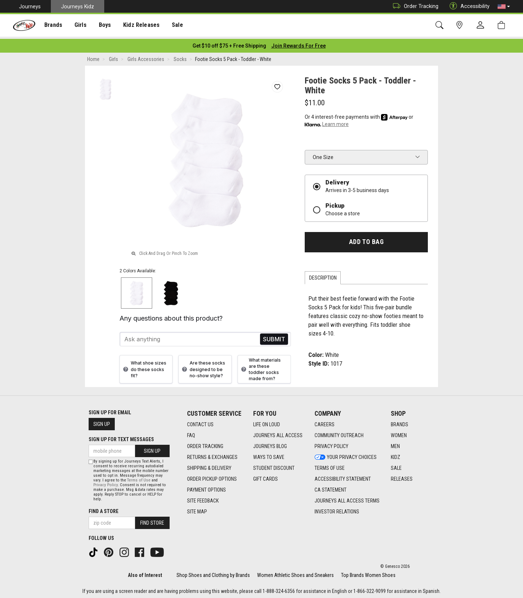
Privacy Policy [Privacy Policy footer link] (331, 444)
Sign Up (101, 422)
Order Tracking (413, 6)
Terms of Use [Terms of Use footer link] (330, 466)
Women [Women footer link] (399, 433)
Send (274, 337)
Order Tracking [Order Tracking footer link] (205, 444)
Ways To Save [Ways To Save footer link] (268, 455)
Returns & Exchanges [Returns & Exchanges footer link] (212, 455)
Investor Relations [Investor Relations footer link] (337, 509)
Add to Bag (366, 239)
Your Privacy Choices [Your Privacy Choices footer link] (346, 455)
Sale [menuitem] (174, 25)
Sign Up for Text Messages (121, 437)
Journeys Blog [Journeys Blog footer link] (270, 444)
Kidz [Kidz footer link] (395, 455)
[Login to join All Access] (229, 43)
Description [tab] (323, 275)
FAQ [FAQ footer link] (191, 433)
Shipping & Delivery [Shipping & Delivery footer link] (209, 466)
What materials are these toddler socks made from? (260, 367)
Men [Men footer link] (395, 444)
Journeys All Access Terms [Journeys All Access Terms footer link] (347, 498)
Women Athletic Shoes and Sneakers (295, 573)
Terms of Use (138, 478)
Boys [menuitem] (103, 25)
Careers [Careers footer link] (325, 422)
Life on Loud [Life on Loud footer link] (266, 422)
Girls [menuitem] (79, 25)
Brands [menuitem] (52, 25)
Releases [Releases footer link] (402, 477)
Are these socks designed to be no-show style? (202, 367)
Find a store (103, 509)
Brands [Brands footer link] (399, 422)
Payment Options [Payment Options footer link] (206, 488)
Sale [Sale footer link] (396, 466)
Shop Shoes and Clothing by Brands (213, 573)
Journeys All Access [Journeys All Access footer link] (278, 433)
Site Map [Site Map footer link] (197, 509)
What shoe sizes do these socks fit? (143, 367)
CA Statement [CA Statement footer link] (330, 488)
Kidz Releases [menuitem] (138, 25)
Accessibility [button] (468, 6)
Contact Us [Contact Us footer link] (200, 422)
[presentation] (53, 26)
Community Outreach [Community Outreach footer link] (339, 433)
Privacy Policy (105, 483)
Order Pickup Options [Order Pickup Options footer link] (212, 477)
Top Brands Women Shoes (368, 573)
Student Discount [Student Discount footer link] (274, 466)
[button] (503, 6)
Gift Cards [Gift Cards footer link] (265, 477)
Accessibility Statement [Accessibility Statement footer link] (343, 477)
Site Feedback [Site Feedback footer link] (203, 498)
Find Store (152, 521)
